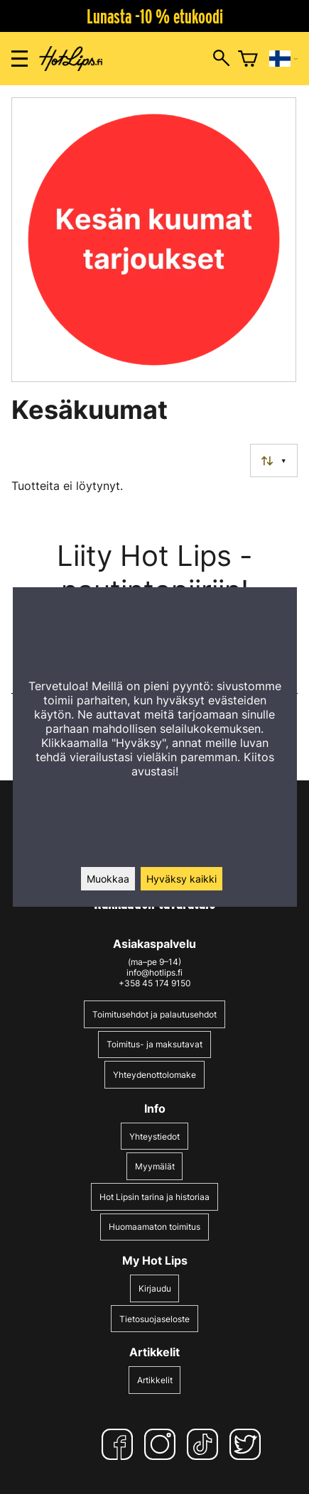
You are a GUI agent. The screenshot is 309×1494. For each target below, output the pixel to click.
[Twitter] (247, 1444)
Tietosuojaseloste (154, 1319)
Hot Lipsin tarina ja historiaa (154, 1197)
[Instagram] (162, 1444)
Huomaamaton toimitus (154, 1226)
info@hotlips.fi (154, 972)
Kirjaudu (155, 1288)
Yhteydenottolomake (154, 1074)
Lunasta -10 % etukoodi (155, 16)
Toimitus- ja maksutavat (154, 1044)
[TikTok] (205, 1444)
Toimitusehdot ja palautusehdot (154, 1014)
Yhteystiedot (154, 1136)
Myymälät (155, 1166)
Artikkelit (155, 1380)
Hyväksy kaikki (181, 879)
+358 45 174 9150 (155, 983)
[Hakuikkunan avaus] (221, 59)
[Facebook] (120, 1444)
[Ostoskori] (248, 59)
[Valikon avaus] (19, 58)
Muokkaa (108, 879)
